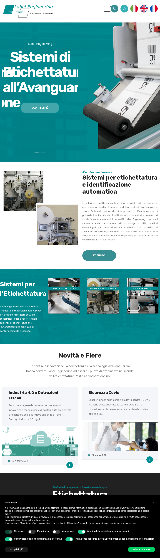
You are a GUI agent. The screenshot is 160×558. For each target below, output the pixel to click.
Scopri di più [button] (16, 549)
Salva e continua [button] (141, 549)
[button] (153, 502)
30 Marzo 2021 (18, 460)
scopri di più (40, 107)
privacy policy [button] (126, 508)
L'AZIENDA (99, 255)
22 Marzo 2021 (98, 455)
